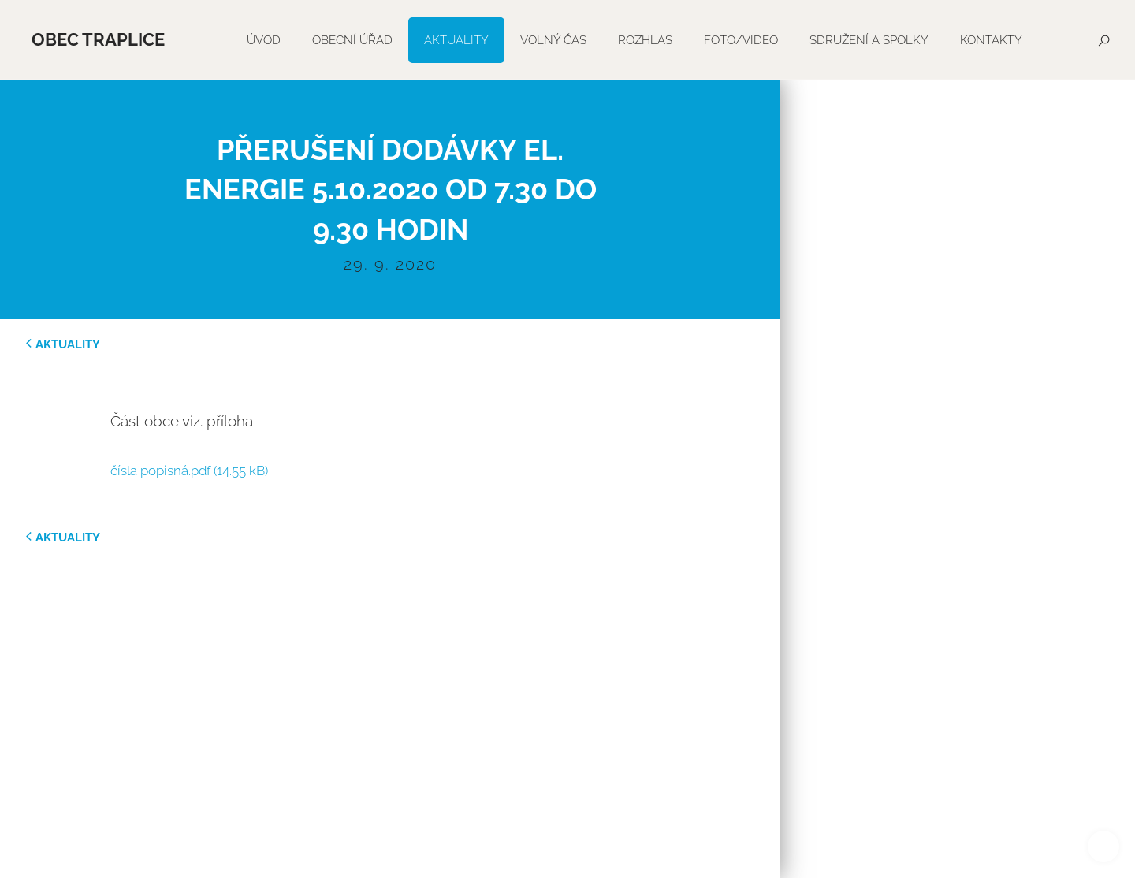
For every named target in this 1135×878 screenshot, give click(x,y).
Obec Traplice (98, 39)
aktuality (67, 344)
